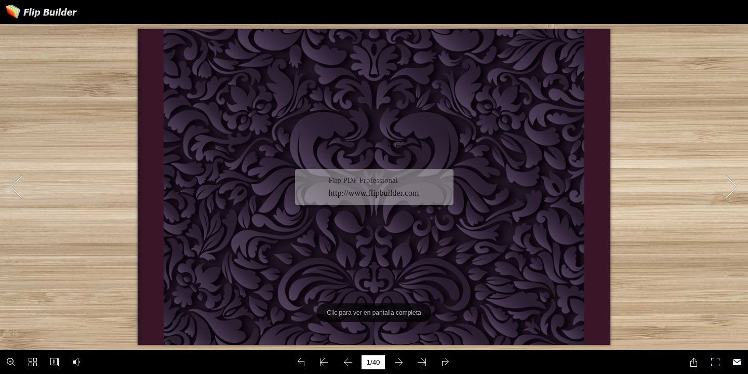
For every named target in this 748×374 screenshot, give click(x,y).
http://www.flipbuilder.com (374, 193)
